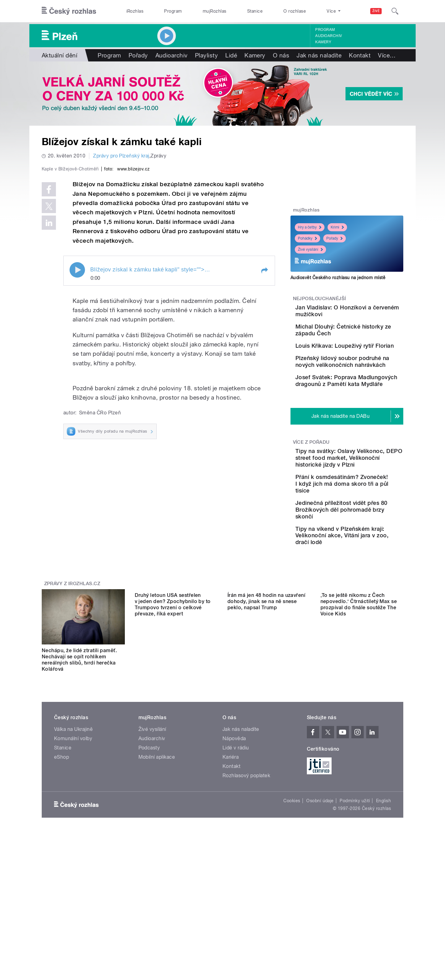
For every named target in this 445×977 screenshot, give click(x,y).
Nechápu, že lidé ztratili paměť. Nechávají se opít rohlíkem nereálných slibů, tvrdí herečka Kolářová (79, 729)
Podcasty (149, 817)
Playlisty (206, 55)
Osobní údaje (320, 869)
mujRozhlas (215, 11)
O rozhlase (294, 11)
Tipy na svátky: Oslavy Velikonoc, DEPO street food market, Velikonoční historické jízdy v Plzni (363, 512)
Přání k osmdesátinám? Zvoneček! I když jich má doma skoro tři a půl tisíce (365, 541)
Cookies (291, 869)
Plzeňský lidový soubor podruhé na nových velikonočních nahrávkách (365, 398)
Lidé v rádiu (235, 817)
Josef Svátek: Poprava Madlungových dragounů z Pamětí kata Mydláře (363, 426)
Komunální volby (73, 808)
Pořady (138, 55)
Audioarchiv (328, 36)
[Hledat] (395, 11)
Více (387, 55)
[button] (264, 402)
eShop (61, 826)
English (383, 869)
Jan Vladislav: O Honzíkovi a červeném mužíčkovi (365, 310)
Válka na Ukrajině (73, 798)
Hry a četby (309, 227)
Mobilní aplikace (156, 826)
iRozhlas (135, 11)
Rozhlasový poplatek (246, 845)
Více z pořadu (311, 493)
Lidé (231, 55)
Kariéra (230, 826)
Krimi (337, 227)
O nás (281, 55)
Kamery (323, 42)
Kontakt (360, 55)
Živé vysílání (310, 249)
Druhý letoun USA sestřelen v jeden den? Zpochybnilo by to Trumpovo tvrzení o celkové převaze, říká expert (173, 729)
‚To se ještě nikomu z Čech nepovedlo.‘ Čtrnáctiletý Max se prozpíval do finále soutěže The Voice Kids (358, 729)
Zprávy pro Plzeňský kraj (121, 156)
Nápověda (234, 808)
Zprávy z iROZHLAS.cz (72, 653)
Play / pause (77, 401)
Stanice (255, 11)
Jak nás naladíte (319, 55)
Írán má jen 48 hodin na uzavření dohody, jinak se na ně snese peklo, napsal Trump (266, 726)
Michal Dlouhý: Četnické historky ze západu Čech (363, 339)
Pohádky (307, 238)
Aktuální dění (59, 55)
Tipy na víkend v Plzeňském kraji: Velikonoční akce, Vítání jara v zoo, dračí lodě (362, 601)
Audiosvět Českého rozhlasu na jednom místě (337, 277)
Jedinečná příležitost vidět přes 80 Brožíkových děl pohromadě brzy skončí (365, 570)
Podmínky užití (355, 869)
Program (173, 11)
